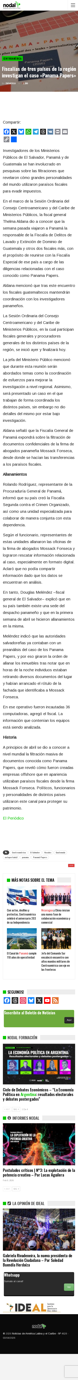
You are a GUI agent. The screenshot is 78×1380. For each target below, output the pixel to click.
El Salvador (35, 852)
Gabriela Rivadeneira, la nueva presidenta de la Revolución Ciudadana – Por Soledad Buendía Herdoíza (37, 1286)
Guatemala (60, 852)
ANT (7, 1135)
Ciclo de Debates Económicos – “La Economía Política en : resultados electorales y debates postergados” (38, 1120)
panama (25, 857)
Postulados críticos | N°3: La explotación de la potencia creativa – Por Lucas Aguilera (39, 1198)
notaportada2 (11, 857)
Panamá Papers (40, 857)
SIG (16, 1135)
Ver (69, 1313)
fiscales (47, 852)
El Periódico (13, 818)
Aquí (69, 1046)
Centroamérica (12, 58)
